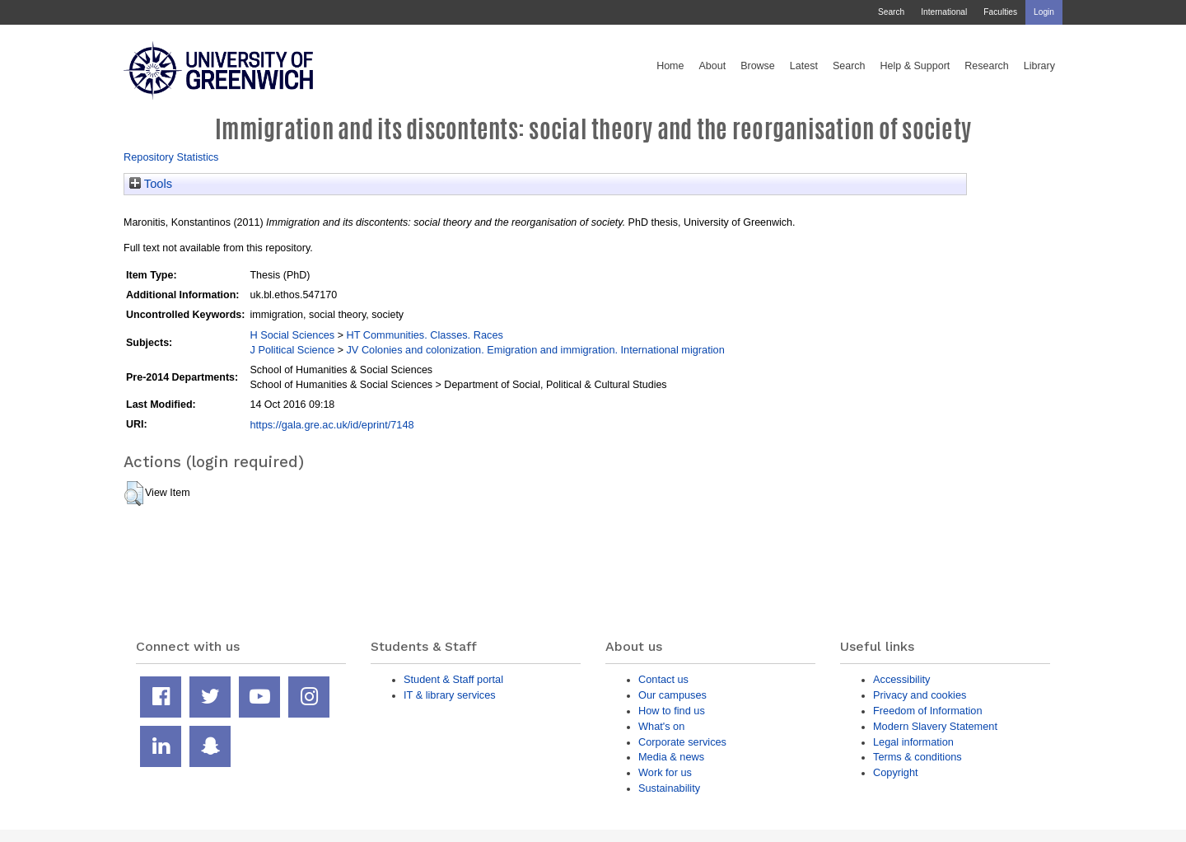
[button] (133, 493)
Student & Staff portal (453, 679)
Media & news (671, 757)
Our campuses (672, 695)
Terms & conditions (917, 757)
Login (1044, 11)
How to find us (671, 710)
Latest (804, 66)
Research (986, 66)
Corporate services (682, 742)
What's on (661, 726)
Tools (150, 183)
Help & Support (915, 66)
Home (670, 66)
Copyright (895, 772)
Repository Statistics (171, 157)
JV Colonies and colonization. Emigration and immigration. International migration (535, 350)
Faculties (1000, 11)
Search (891, 11)
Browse (757, 66)
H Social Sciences (292, 335)
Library (1039, 66)
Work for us (665, 772)
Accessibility (901, 679)
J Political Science (292, 350)
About (712, 66)
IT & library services (450, 695)
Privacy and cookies (919, 695)
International (944, 11)
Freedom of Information (928, 710)
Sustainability (669, 788)
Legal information (913, 742)
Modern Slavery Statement (935, 726)
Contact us (663, 679)
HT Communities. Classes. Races (424, 335)
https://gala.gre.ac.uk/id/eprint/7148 (331, 425)
